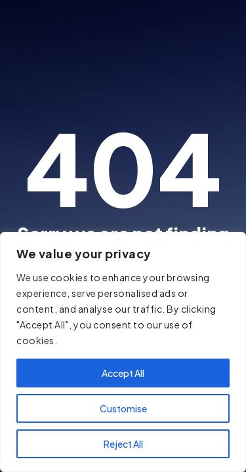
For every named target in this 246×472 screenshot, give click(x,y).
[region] (123, 352)
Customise (123, 408)
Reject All (123, 444)
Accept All (123, 373)
